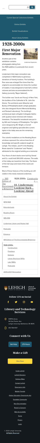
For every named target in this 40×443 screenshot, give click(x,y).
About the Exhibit (10, 196)
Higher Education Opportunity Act (20, 395)
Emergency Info (20, 387)
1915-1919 (7, 218)
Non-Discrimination (20, 404)
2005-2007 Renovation (12, 272)
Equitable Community (20, 399)
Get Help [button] (13, 344)
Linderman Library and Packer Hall (16, 223)
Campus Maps (20, 379)
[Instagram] (24, 302)
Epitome (11, 255)
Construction (12, 248)
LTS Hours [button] (26, 344)
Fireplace (11, 251)
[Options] (28, 7)
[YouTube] (32, 302)
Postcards (7, 229)
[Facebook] (8, 302)
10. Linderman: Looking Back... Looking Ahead (24, 188)
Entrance (7, 234)
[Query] (22, 7)
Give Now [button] (20, 361)
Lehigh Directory (20, 375)
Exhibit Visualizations (20, 31)
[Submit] (32, 7)
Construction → (32, 180)
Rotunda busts (9, 207)
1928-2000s (8, 245)
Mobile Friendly (20, 391)
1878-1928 (7, 202)
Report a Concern (20, 408)
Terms (20, 416)
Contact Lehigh (20, 383)
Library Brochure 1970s (16, 258)
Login (20, 424)
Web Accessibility (20, 412)
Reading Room (9, 213)
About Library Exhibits (20, 38)
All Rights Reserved (12, 433)
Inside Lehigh (20, 371)
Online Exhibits (20, 24)
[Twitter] (16, 302)
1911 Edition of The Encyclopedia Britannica (19, 240)
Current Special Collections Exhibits (20, 17)
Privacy (20, 420)
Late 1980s (12, 262)
